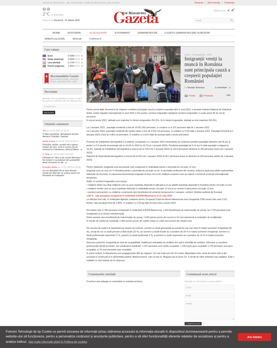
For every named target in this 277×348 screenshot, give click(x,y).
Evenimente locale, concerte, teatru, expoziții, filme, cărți (65, 80)
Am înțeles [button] (254, 337)
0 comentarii (221, 87)
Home (56, 32)
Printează (208, 95)
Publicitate (229, 2)
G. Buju (58, 154)
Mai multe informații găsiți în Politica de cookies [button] (58, 341)
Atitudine (74, 32)
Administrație (147, 32)
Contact (95, 38)
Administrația (213, 2)
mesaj (210, 310)
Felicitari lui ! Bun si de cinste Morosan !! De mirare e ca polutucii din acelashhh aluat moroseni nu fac (62, 160)
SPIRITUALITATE (55, 38)
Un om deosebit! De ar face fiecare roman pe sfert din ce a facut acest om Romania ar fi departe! (61, 172)
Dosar (77, 38)
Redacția (199, 2)
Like (228, 95)
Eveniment (122, 32)
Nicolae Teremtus (196, 87)
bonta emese (60, 141)
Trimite (192, 95)
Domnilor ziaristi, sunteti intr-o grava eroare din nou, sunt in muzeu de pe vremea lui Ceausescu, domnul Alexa (62, 147)
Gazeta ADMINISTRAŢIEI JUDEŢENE (187, 32)
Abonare (49, 112)
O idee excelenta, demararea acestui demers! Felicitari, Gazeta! (61, 135)
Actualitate (98, 32)
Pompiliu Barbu (62, 167)
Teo (56, 130)
